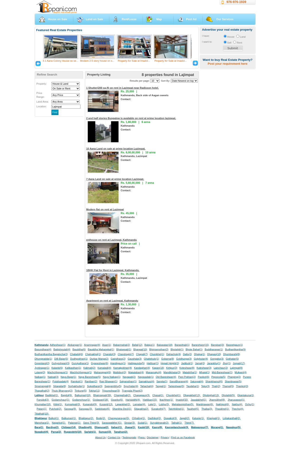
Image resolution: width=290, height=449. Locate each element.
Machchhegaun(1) (57, 372)
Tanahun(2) (121, 431)
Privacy (165, 437)
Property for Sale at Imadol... (134, 60)
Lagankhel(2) (123, 404)
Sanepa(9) (70, 408)
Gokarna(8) (167, 358)
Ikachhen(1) (167, 399)
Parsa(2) (56, 431)
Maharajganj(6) (102, 372)
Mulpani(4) (241, 372)
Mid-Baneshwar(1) (222, 372)
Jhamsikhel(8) (217, 399)
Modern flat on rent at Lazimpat (105, 209)
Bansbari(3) (217, 344)
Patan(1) (42, 408)
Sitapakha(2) (141, 408)
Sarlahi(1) (90, 431)
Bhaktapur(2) (86, 418)
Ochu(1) (249, 404)
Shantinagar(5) (233, 381)
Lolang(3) (40, 372)
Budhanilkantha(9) (235, 349)
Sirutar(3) (129, 422)
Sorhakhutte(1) (76, 386)
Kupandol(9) (90, 404)
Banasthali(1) (182, 344)
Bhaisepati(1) (123, 349)
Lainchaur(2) (221, 367)
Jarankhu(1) (214, 363)
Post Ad (191, 19)
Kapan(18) (158, 367)
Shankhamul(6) (214, 381)
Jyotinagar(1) (42, 367)
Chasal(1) (158, 395)
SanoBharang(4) (178, 381)
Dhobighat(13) (211, 395)
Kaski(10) (144, 427)
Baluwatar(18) (165, 344)
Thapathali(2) (42, 390)
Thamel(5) (228, 386)
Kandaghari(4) (142, 367)
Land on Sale (94, 19)
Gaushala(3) (135, 358)
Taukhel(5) (193, 408)
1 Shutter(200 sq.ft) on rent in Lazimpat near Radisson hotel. (122, 87)
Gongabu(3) (217, 358)
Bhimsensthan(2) (159, 349)
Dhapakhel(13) (192, 395)
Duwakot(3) (170, 418)
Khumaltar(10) (43, 404)
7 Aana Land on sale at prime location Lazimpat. (115, 179)
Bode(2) (101, 418)
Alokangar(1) (75, 344)
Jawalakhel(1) (199, 399)
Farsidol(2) (43, 399)
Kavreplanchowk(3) (177, 427)
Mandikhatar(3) (172, 372)
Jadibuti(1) (187, 363)
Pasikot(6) (203, 376)
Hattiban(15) (150, 399)
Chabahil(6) (76, 354)
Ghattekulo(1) (151, 358)
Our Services (224, 19)
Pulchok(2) (55, 408)
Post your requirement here (227, 63)
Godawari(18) (101, 399)
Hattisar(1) (153, 363)
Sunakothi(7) (158, 408)
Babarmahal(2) (121, 344)
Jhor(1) (227, 363)
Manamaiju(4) (153, 372)
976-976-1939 (236, 2)
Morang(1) (217, 427)
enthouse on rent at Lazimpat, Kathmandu (111, 239)
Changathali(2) (122, 395)
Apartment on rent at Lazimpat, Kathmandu (112, 300)
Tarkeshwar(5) (176, 386)
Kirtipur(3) (171, 367)
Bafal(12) (137, 344)
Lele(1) (152, 404)
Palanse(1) (74, 422)
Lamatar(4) (139, 404)
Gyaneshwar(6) (99, 363)
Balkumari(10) (83, 395)
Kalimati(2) (89, 367)
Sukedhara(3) (94, 386)
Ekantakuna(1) (245, 395)
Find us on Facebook (183, 437)
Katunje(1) (198, 418)
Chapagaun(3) (141, 395)
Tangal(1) (160, 386)
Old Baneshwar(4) (166, 376)
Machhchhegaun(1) (81, 372)
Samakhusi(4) (146, 381)
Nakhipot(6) (223, 404)
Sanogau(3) (86, 408)
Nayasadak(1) (146, 376)
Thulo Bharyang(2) (62, 390)
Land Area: (42, 101)
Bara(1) (39, 427)
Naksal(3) (53, 376)
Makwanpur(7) (200, 427)
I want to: (207, 41)
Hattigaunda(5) (136, 363)
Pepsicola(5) (218, 376)
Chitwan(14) (69, 427)
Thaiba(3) (207, 408)
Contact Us (114, 437)
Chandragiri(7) (126, 354)
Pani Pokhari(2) (187, 376)
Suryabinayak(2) (159, 422)
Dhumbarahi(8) (231, 354)
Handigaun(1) (118, 363)
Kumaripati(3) (73, 404)
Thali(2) (216, 386)
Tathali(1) (176, 422)
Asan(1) (106, 344)
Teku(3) (205, 386)
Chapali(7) (142, 354)
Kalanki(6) (57, 367)
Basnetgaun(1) (234, 344)
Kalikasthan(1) (73, 367)
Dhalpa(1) (199, 354)
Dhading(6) (86, 427)
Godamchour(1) (81, 399)
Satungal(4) (196, 381)
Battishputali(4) (61, 349)
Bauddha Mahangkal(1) (101, 349)
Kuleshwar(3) (204, 367)
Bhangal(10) (140, 349)
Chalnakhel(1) (93, 354)
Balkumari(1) (69, 418)
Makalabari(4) (136, 372)
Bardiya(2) (52, 427)
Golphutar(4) (201, 358)
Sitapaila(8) (59, 386)
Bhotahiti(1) (177, 349)
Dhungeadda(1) (43, 358)
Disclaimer (153, 437)
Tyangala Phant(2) (132, 390)
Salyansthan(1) (127, 381)
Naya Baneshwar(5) (89, 376)
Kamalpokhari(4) (122, 367)
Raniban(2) (91, 381)
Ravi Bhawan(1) (108, 381)
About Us (100, 437)
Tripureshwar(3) (111, 390)
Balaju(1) (150, 344)
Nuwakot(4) (42, 431)
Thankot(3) (242, 386)
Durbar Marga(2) (99, 358)
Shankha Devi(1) (122, 408)
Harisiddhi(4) (133, 399)
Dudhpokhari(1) (79, 358)
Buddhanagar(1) (214, 349)
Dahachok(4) (173, 354)
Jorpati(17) (239, 363)
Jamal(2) (200, 363)
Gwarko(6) (117, 399)
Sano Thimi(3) (91, 422)
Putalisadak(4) (60, 381)
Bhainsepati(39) (102, 395)
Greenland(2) (42, 363)
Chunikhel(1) (157, 354)
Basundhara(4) (43, 349)
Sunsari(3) (105, 431)
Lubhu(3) (164, 404)
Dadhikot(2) (155, 418)
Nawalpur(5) (233, 427)
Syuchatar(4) (131, 386)
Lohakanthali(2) (232, 418)
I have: (206, 35)
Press (141, 437)
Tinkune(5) (81, 390)
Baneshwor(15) (200, 344)
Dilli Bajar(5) (61, 358)
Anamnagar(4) (92, 344)
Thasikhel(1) (222, 408)
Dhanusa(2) (101, 427)
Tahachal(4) (146, 386)
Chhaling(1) (139, 418)
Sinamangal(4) (43, 386)
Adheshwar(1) (58, 344)
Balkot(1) (53, 418)
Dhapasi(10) (214, 354)
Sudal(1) (143, 422)
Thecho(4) (238, 408)
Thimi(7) (189, 422)
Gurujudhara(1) (80, 363)
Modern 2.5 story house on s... (97, 60)
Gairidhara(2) (118, 358)
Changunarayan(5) (119, 418)
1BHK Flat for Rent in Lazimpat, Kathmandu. (113, 270)
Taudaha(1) (192, 386)
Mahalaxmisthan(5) (183, 404)
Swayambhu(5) (112, 386)
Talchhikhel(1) (176, 408)
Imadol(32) (182, 399)
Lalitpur (39, 395)
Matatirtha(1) (190, 372)
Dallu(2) (187, 354)
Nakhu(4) (237, 404)
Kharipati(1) (213, 418)
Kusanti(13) (106, 404)
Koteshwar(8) (187, 367)
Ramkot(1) (76, 381)
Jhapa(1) (130, 427)
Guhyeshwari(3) (61, 363)
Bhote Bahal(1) (194, 349)
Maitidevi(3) (119, 372)
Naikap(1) (40, 376)
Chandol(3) (109, 354)
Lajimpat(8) (236, 367)
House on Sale (57, 19)
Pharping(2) (234, 376)
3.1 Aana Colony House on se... (60, 60)
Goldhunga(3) (184, 358)
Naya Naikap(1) (112, 376)
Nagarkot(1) (59, 422)
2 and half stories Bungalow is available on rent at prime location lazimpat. (131, 118)
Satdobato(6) (102, 408)
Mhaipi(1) (204, 372)
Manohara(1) (42, 422)
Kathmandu (42, 344)
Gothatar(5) (232, 358)
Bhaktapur (41, 418)
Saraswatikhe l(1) (112, 422)
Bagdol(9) (67, 395)
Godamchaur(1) (61, 399)
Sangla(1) (161, 381)
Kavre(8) (157, 427)
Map (159, 19)
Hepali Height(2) (170, 363)
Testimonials (129, 437)
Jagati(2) (184, 418)
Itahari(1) (117, 427)
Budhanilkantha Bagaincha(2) (51, 354)
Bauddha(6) (79, 349)
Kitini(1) (58, 404)
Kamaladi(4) (104, 367)
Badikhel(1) (52, 395)
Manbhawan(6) (205, 404)
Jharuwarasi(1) (236, 399)
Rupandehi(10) (73, 431)
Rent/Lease (129, 19)
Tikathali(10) (42, 413)
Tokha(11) (94, 390)
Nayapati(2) (129, 376)
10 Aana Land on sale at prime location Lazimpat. (115, 148)
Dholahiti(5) (228, 395)
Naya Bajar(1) (68, 376)
